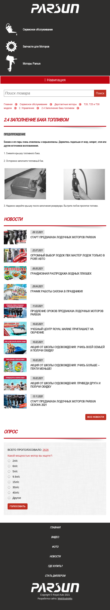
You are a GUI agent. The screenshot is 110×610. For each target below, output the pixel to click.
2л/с (15, 460)
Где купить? (55, 566)
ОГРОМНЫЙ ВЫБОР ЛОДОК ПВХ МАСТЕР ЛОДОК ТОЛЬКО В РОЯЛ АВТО (67, 257)
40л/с (16, 492)
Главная (8, 104)
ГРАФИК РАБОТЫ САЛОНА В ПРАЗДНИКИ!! (56, 291)
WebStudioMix (65, 598)
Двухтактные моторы (66, 104)
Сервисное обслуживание (38, 29)
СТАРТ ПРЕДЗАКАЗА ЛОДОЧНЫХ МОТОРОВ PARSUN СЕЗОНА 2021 (63, 403)
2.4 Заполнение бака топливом (57, 108)
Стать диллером (55, 575)
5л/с (15, 471)
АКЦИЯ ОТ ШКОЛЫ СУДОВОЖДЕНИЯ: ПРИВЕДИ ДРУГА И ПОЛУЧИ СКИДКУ (65, 384)
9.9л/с (16, 476)
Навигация (55, 80)
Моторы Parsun (31, 63)
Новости (55, 556)
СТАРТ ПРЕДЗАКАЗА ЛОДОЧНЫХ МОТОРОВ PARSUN (63, 237)
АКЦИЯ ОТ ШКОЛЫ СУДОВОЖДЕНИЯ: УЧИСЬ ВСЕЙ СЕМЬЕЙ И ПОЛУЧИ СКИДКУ (67, 348)
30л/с (16, 487)
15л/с (16, 482)
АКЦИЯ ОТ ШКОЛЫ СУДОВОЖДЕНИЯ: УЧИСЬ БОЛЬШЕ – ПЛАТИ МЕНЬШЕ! (64, 366)
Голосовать (17, 506)
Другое (17, 498)
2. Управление (26, 108)
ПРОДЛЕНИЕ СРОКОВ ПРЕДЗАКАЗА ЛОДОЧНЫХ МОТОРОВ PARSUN (66, 312)
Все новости (95, 417)
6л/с (15, 466)
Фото (55, 546)
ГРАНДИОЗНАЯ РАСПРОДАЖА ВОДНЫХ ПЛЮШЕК (60, 273)
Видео (55, 537)
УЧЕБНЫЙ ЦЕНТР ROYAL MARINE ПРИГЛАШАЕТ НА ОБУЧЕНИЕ (61, 330)
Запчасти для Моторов (36, 46)
